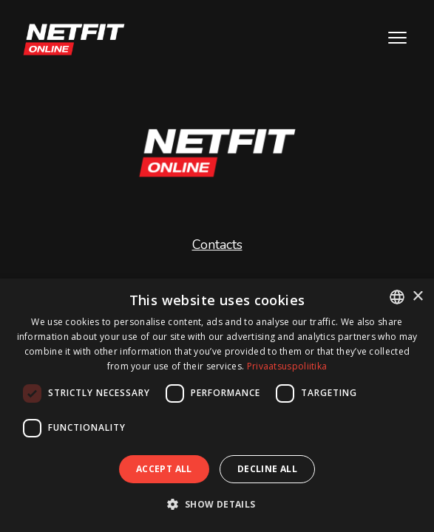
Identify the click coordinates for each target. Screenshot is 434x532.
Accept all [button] (164, 469)
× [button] (417, 296)
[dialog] (217, 405)
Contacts (217, 244)
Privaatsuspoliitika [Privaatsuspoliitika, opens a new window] (287, 366)
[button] (216, 504)
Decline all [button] (267, 469)
